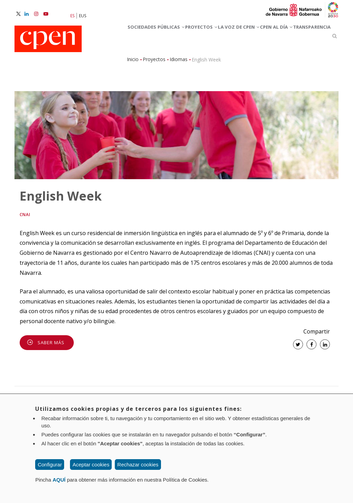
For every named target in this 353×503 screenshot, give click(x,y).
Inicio (133, 93)
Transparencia (184, 68)
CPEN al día (135, 68)
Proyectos (207, 37)
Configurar (50, 464)
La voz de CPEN (258, 37)
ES (72, 16)
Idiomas (179, 93)
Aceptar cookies (90, 464)
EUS (82, 16)
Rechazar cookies (137, 464)
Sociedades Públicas (148, 37)
